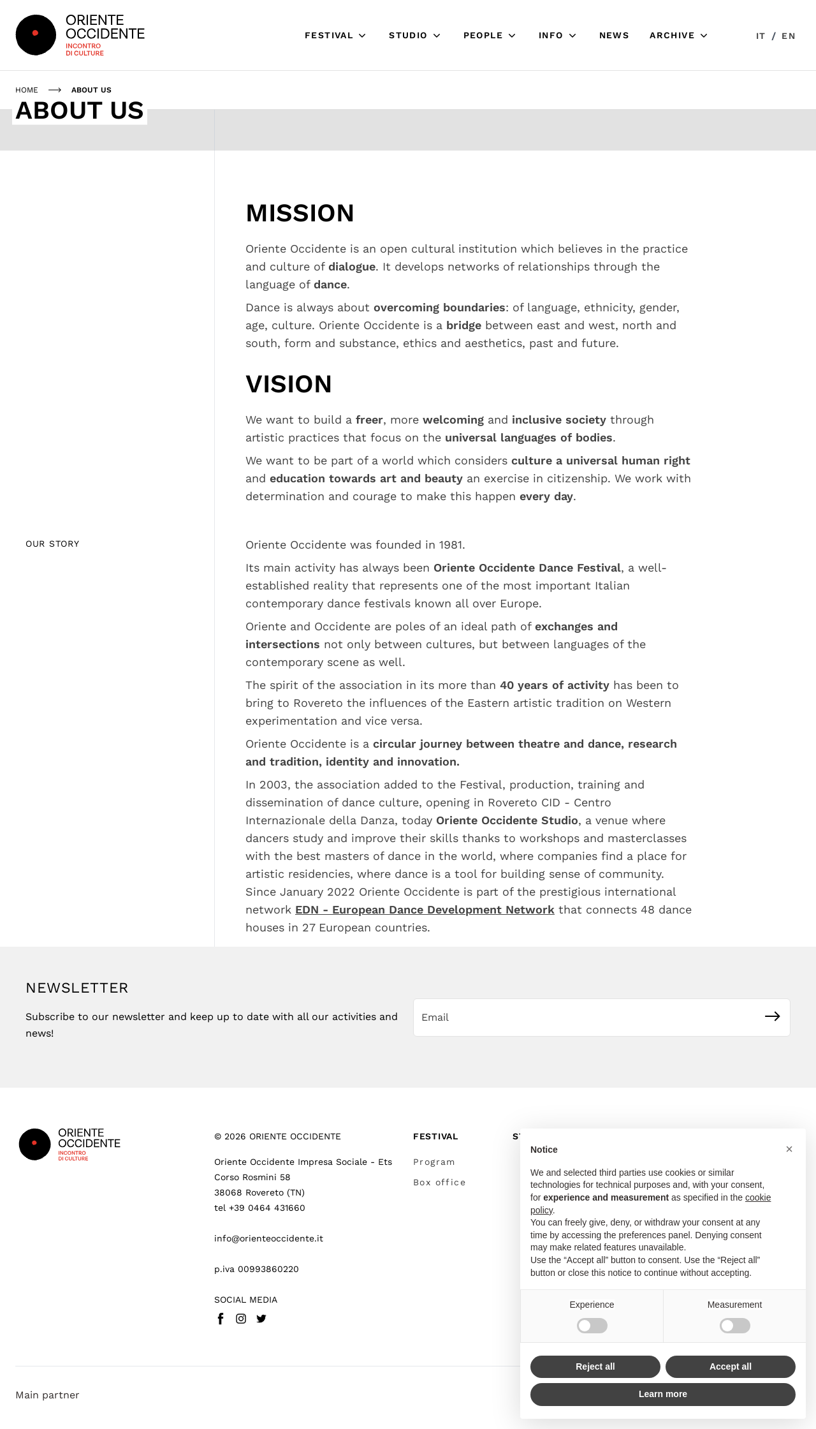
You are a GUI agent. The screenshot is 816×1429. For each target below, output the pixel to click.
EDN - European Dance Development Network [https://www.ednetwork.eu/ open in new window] (425, 909)
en (789, 36)
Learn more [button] (663, 1394)
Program (434, 1162)
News (614, 35)
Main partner (47, 1395)
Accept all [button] (731, 1366)
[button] (789, 1149)
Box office (439, 1182)
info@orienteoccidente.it (268, 1238)
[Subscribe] (772, 1016)
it (761, 36)
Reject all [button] (595, 1366)
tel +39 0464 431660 (259, 1208)
